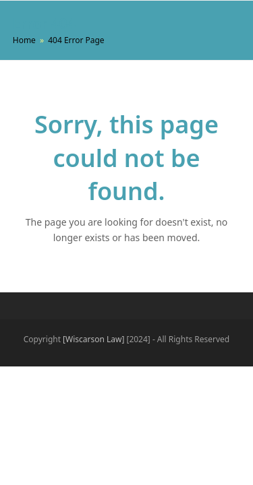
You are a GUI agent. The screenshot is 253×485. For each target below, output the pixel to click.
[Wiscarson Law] (93, 339)
